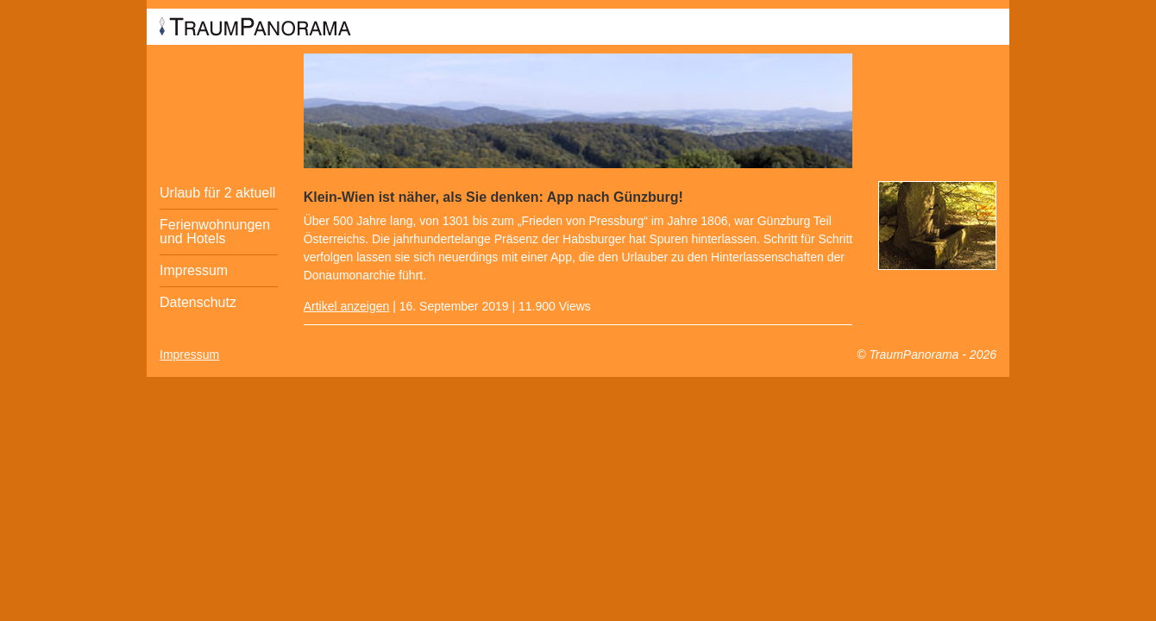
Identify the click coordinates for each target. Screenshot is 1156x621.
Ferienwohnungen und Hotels (215, 231)
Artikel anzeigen (347, 306)
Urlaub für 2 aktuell (217, 192)
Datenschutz (198, 302)
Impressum (194, 270)
